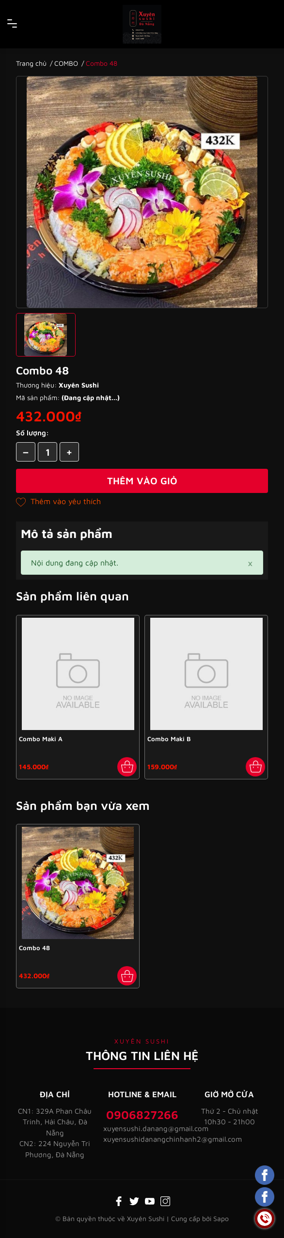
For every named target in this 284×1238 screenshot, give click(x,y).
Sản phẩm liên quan (72, 596)
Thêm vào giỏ (142, 480)
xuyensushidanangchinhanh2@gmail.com (142, 1139)
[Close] (250, 562)
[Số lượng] (47, 452)
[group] (142, 192)
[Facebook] (119, 1200)
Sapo (221, 1218)
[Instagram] (165, 1200)
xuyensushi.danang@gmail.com (142, 1128)
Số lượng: (32, 433)
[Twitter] (134, 1200)
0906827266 (142, 1114)
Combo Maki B (169, 739)
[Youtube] (150, 1200)
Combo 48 (34, 948)
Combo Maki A (41, 739)
